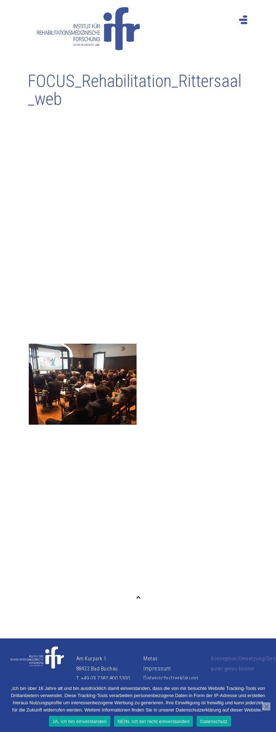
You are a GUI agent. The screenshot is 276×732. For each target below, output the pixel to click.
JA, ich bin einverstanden (79, 721)
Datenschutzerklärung (170, 678)
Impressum (157, 668)
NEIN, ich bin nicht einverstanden (153, 721)
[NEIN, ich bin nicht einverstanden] (266, 706)
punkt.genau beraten (233, 669)
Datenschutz (213, 721)
